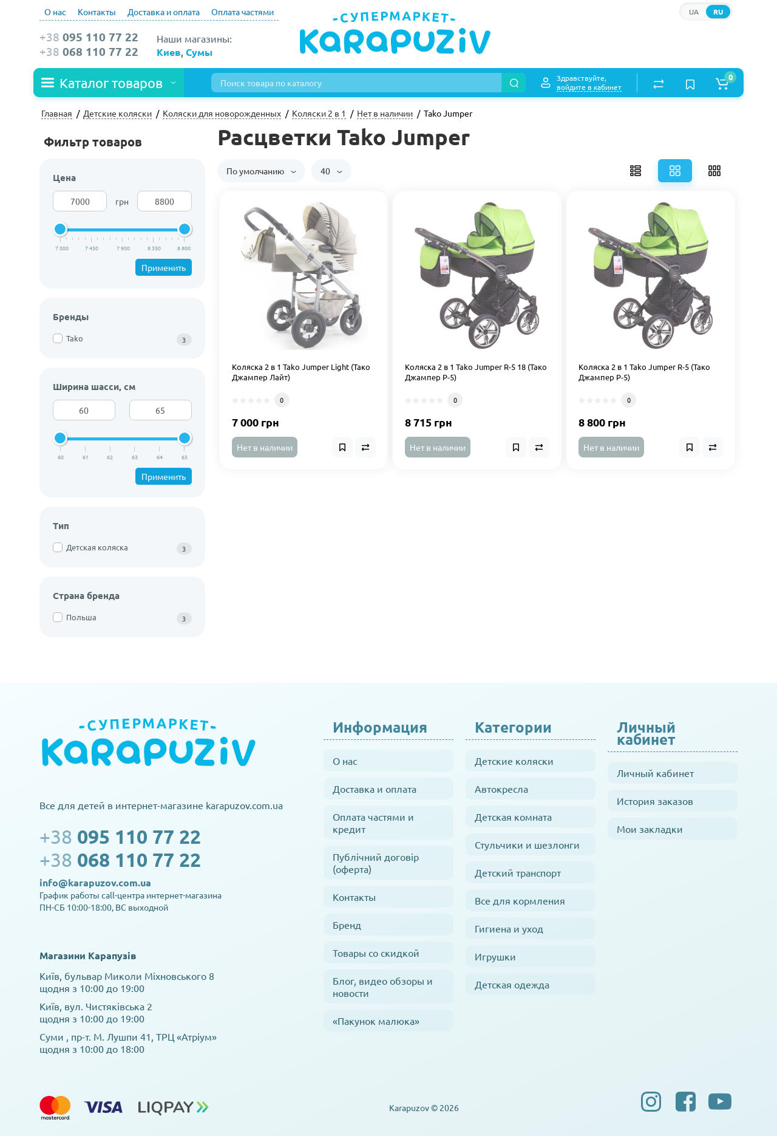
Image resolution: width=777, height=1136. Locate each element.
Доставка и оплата (163, 11)
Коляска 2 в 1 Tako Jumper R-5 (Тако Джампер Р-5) (644, 372)
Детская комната (513, 816)
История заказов (655, 801)
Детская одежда (512, 984)
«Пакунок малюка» (376, 1021)
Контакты (97, 11)
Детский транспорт (518, 872)
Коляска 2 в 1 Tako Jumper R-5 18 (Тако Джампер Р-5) (476, 372)
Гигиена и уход (509, 928)
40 (331, 170)
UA (694, 11)
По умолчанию (261, 170)
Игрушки (495, 956)
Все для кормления (520, 900)
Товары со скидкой (376, 952)
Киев (169, 52)
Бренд (347, 925)
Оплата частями (242, 11)
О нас (55, 11)
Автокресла (501, 788)
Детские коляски (514, 760)
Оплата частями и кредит (373, 822)
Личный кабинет (655, 773)
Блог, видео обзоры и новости (383, 986)
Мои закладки (650, 829)
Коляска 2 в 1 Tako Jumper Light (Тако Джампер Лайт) (301, 372)
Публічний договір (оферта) (376, 862)
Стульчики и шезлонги (527, 844)
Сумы (199, 52)
